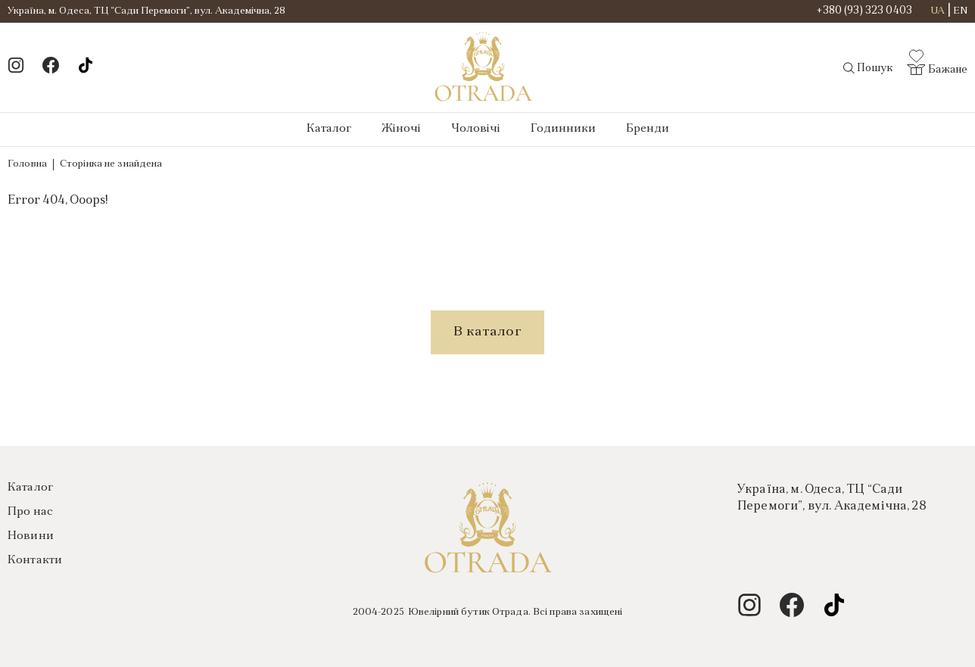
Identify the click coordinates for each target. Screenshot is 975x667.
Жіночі (401, 129)
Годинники (563, 129)
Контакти (35, 560)
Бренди (647, 129)
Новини (31, 536)
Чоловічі (475, 129)
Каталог (329, 129)
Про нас (30, 512)
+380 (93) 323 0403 (864, 11)
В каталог (487, 332)
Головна (27, 164)
